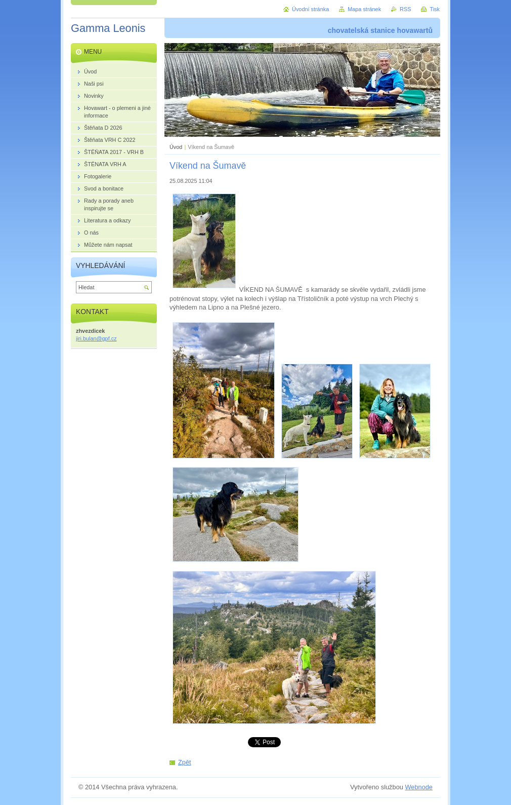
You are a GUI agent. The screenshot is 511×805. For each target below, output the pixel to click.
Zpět (184, 762)
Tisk (435, 9)
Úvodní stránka (310, 9)
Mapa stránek (364, 9)
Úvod (175, 147)
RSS (405, 9)
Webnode (419, 787)
